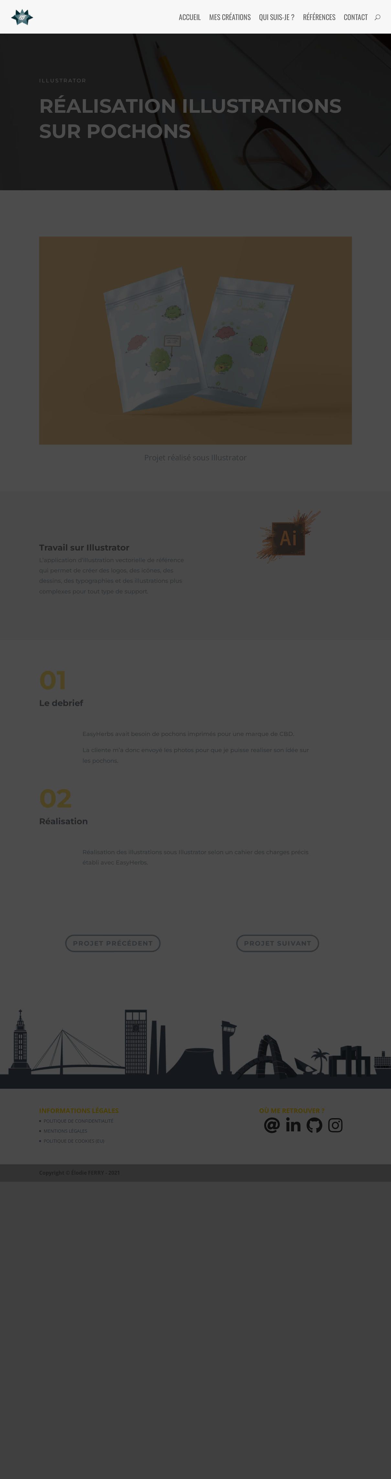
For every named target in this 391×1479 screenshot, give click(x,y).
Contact (356, 18)
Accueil (190, 18)
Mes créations (230, 18)
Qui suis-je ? (277, 18)
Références (319, 18)
